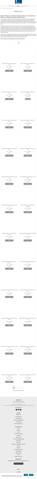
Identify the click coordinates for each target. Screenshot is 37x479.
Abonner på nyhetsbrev (18, 463)
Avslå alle (25, 474)
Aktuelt (18, 431)
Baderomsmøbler (5, 8)
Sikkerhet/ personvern (18, 456)
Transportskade (18, 451)
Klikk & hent (18, 442)
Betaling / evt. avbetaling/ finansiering (18, 444)
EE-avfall (18, 454)
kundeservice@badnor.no (18, 423)
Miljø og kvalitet (18, 452)
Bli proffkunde (18, 437)
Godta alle (31, 474)
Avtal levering (18, 440)
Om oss (18, 428)
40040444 (19, 421)
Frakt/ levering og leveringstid (18, 438)
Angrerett (18, 447)
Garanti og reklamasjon (18, 449)
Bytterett (18, 445)
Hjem (1, 8)
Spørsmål (18, 435)
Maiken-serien (11, 8)
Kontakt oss (18, 430)
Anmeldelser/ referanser (18, 433)
